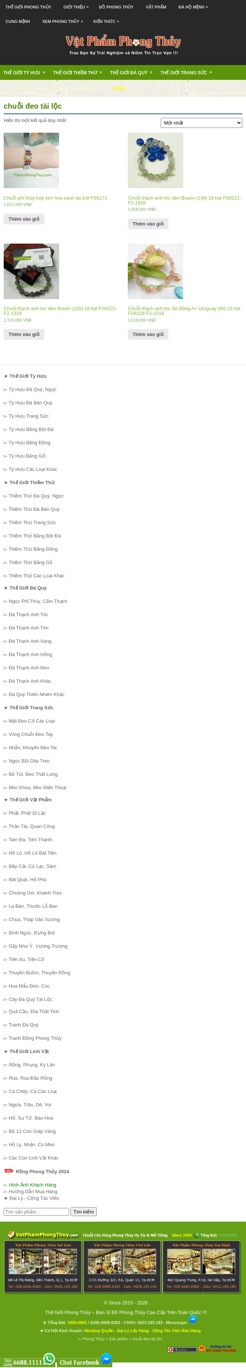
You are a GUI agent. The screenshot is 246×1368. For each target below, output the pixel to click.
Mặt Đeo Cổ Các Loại (32, 721)
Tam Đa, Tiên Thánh (30, 839)
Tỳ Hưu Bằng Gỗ (26, 456)
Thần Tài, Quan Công (31, 826)
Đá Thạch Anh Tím (29, 628)
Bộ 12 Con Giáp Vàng (32, 1131)
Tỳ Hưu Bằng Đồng (29, 442)
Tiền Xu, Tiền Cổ (26, 959)
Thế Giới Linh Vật (84, 86)
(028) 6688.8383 (105, 1322)
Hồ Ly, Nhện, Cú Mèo (32, 1144)
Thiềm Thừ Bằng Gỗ (30, 562)
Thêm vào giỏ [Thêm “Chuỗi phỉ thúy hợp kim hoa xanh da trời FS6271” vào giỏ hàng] (24, 219)
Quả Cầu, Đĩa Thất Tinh (34, 1011)
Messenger (182, 1322)
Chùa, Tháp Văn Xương (34, 919)
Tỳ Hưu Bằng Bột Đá (31, 429)
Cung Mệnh (18, 21)
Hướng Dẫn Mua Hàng (33, 1191)
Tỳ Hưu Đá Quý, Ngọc (32, 389)
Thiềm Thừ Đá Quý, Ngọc (36, 496)
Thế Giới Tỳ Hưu (26, 70)
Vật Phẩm (156, 7)
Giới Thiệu (78, 4)
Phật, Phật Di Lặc (27, 813)
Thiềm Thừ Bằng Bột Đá (34, 536)
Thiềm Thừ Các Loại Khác (36, 575)
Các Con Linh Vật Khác (34, 1158)
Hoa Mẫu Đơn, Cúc (29, 986)
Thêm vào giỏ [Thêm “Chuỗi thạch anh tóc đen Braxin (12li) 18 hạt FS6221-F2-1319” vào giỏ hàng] (24, 334)
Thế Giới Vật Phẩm (29, 86)
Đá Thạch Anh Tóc (28, 614)
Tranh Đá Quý (23, 1025)
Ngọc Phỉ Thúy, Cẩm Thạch (38, 601)
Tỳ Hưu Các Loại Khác (32, 469)
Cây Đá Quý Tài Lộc (30, 999)
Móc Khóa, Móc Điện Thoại (37, 787)
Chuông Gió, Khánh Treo (35, 893)
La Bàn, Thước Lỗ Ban (33, 906)
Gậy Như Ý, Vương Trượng (38, 946)
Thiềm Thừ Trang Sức (32, 522)
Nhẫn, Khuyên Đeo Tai (33, 747)
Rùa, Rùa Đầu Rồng (30, 1078)
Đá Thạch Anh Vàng (30, 641)
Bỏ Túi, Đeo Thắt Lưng (33, 774)
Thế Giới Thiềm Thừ (80, 70)
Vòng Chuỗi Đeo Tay (31, 734)
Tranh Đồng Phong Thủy (34, 1038)
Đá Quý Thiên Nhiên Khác (37, 694)
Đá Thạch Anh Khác (30, 681)
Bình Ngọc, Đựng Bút (32, 933)
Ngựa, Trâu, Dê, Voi (30, 1104)
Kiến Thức (108, 19)
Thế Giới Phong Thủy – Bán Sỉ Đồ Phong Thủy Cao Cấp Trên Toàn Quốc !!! (126, 1312)
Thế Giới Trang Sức (188, 70)
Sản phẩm (118, 1339)
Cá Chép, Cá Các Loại (33, 1091)
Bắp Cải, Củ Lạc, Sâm (33, 866)
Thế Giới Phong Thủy (28, 7)
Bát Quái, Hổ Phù (28, 879)
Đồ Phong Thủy (116, 7)
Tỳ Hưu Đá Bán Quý (30, 402)
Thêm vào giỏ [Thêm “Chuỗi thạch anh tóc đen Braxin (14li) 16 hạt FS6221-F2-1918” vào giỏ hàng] (148, 224)
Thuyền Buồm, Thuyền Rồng (39, 972)
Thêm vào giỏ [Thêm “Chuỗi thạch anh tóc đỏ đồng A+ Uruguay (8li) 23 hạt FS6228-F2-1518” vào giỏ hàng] (148, 334)
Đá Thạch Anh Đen (29, 668)
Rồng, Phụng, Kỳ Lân (32, 1064)
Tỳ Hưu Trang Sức (28, 416)
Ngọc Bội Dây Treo (29, 761)
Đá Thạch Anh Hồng (30, 654)
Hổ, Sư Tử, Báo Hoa (31, 1118)
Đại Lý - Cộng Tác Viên (34, 1198)
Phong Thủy (93, 1339)
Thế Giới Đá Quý (133, 70)
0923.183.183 (150, 1322)
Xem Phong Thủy (64, 19)
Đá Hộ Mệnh (195, 4)
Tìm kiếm (84, 1212)
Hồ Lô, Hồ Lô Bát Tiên (33, 853)
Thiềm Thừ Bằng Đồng (33, 549)
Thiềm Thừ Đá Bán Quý (33, 509)
